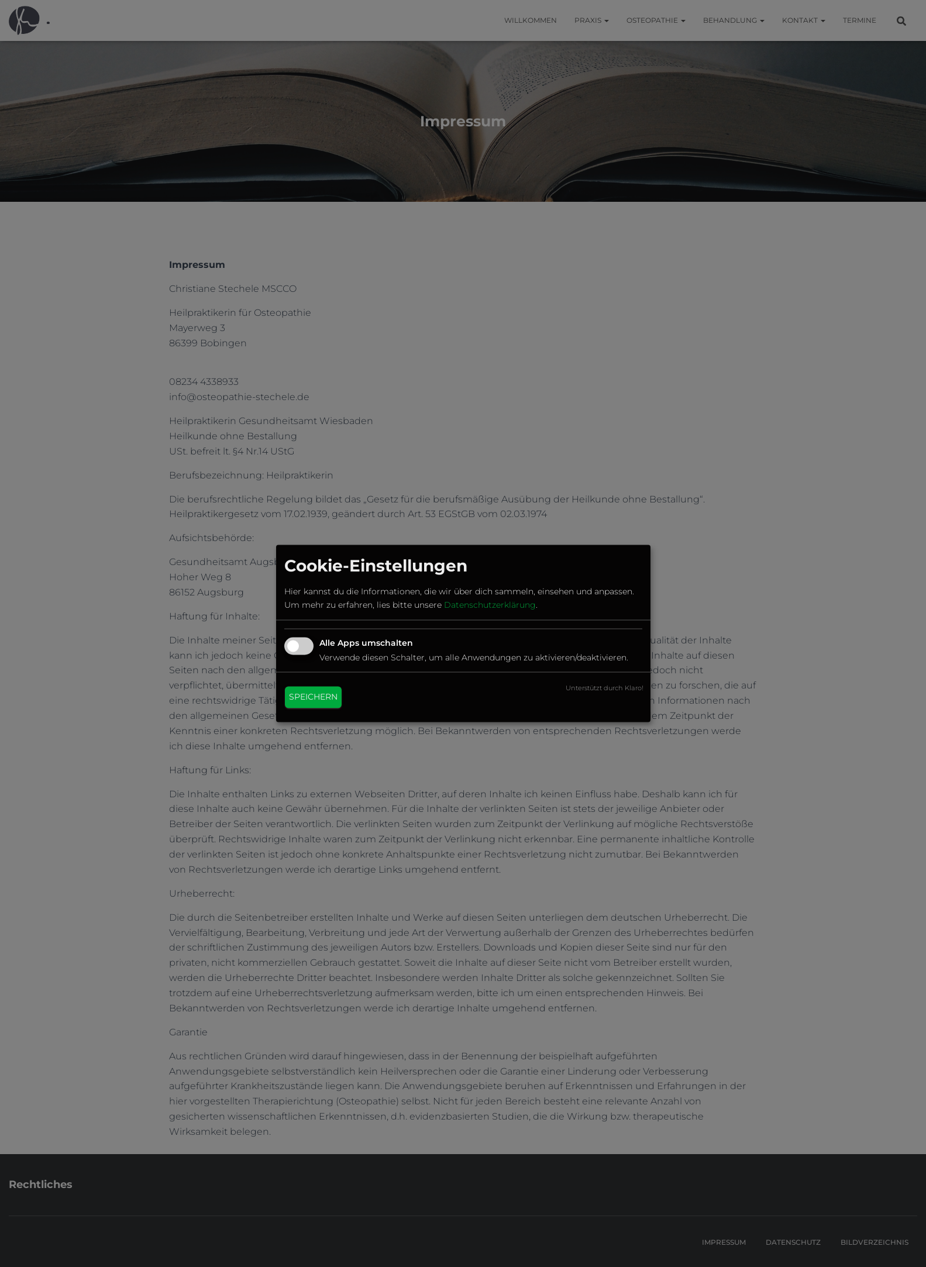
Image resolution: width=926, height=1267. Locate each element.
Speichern (313, 697)
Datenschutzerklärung (490, 605)
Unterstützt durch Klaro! (604, 688)
